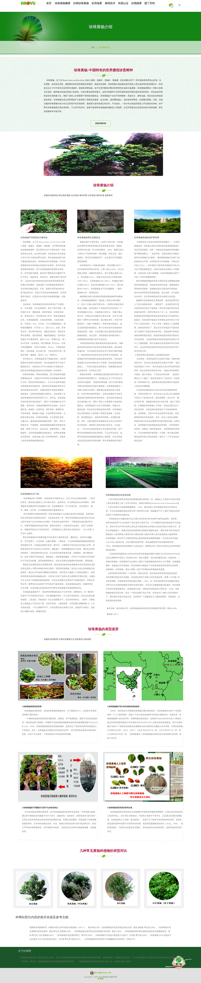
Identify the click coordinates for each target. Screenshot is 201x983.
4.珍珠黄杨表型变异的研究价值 (119, 808)
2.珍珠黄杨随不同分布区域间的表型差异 (123, 707)
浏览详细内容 (100, 123)
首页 (94, 47)
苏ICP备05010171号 (100, 973)
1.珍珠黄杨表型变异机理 (32, 707)
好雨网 (100, 979)
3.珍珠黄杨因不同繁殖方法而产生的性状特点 (40, 808)
